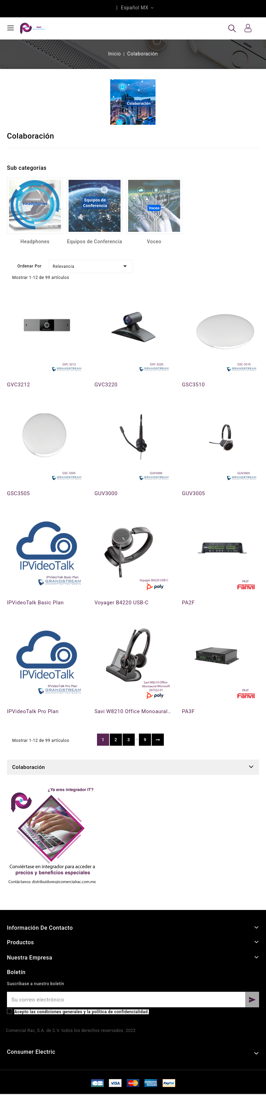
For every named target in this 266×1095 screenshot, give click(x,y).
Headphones (35, 241)
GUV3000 (106, 493)
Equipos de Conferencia (94, 241)
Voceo (154, 241)
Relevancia (91, 266)
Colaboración (28, 767)
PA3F (188, 711)
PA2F (188, 602)
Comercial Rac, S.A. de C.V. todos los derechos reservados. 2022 (71, 1030)
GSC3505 (18, 493)
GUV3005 (193, 493)
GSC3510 (193, 385)
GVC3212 (18, 385)
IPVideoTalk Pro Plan (33, 711)
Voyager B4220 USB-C (122, 602)
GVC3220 (106, 385)
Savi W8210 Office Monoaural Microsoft (144, 711)
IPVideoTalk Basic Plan (35, 602)
